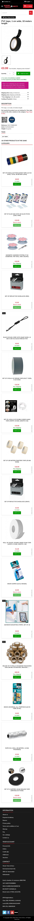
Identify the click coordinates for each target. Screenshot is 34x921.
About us (5, 814)
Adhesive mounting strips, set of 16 (17, 625)
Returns (5, 820)
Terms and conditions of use (11, 826)
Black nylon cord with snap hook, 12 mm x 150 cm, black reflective (17, 338)
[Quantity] (10, 73)
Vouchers (5, 857)
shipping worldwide (15, 95)
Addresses (6, 854)
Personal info (6, 846)
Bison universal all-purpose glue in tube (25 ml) (17, 707)
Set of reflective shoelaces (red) (17, 296)
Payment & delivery (8, 817)
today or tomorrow (15, 92)
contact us (7, 1)
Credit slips (6, 851)
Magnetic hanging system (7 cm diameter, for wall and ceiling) (17, 255)
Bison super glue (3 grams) (17, 584)
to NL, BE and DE (15, 97)
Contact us (6, 837)
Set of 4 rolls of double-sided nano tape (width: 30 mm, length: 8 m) (17, 420)
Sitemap (5, 829)
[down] (14, 74)
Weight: (3, 128)
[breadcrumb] (8, 17)
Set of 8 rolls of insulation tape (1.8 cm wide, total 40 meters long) (17, 173)
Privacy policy (6, 823)
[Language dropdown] (28, 1)
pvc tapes (5, 136)
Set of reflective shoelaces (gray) (17, 501)
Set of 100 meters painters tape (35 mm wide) (17, 461)
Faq (4, 832)
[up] (14, 73)
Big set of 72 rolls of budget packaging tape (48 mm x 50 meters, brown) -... (17, 666)
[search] (17, 13)
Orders (4, 849)
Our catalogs (6, 834)
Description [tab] (6, 103)
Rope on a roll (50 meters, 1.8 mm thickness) (17, 748)
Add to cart (23, 73)
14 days (15, 99)
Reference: (4, 125)
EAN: (2, 127)
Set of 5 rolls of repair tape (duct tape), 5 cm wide (17, 379)
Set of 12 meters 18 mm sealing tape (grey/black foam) (17, 789)
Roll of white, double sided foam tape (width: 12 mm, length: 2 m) (17, 543)
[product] (17, 159)
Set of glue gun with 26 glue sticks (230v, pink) (17, 214)
